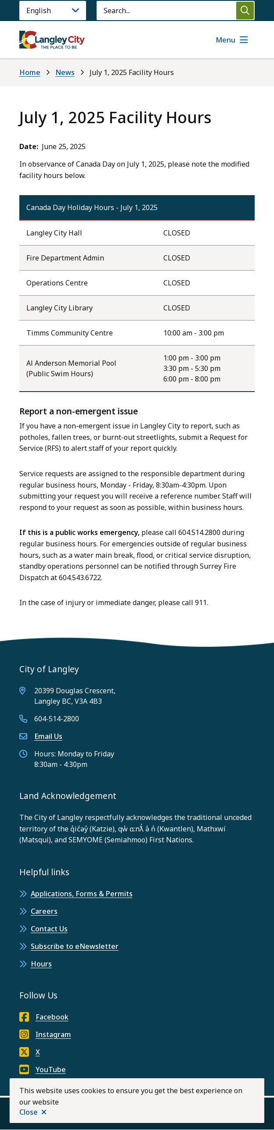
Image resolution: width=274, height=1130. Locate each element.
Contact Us (49, 929)
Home (29, 72)
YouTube (42, 1069)
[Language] (52, 10)
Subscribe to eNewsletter (75, 946)
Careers (44, 911)
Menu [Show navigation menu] (225, 40)
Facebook (43, 1017)
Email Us (48, 736)
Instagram (45, 1034)
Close (28, 1112)
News (65, 72)
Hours (41, 964)
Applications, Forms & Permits (82, 893)
